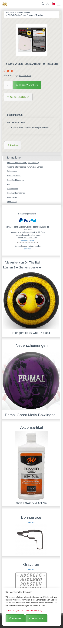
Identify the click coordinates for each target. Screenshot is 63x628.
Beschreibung (15, 115)
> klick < (31, 522)
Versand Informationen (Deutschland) (23, 163)
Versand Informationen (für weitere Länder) (25, 167)
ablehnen (15, 618)
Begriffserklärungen (15, 180)
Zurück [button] (12, 145)
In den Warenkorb (27, 85)
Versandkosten (25, 75)
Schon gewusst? (14, 176)
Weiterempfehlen (18, 97)
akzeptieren (36, 618)
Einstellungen (12, 610)
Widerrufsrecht (13, 197)
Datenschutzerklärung (31, 610)
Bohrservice (12, 171)
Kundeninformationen (16, 193)
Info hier (27, 249)
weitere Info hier (27, 240)
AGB (9, 184)
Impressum (12, 202)
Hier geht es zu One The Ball (31, 332)
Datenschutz (12, 189)
